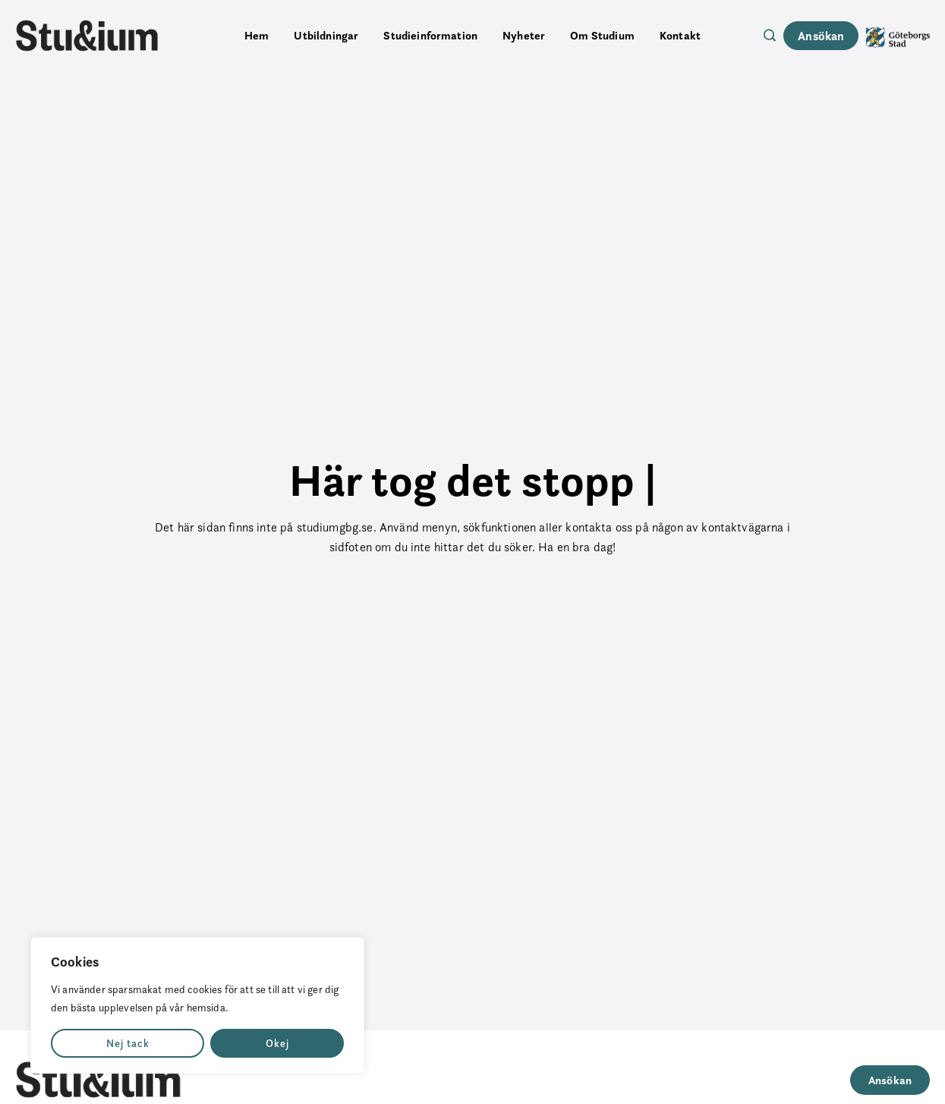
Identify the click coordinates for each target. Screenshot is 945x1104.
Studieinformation (430, 35)
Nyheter (523, 35)
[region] (197, 1005)
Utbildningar (326, 35)
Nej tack (128, 1043)
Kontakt (680, 35)
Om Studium (602, 35)
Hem (256, 35)
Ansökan (821, 35)
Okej (277, 1043)
